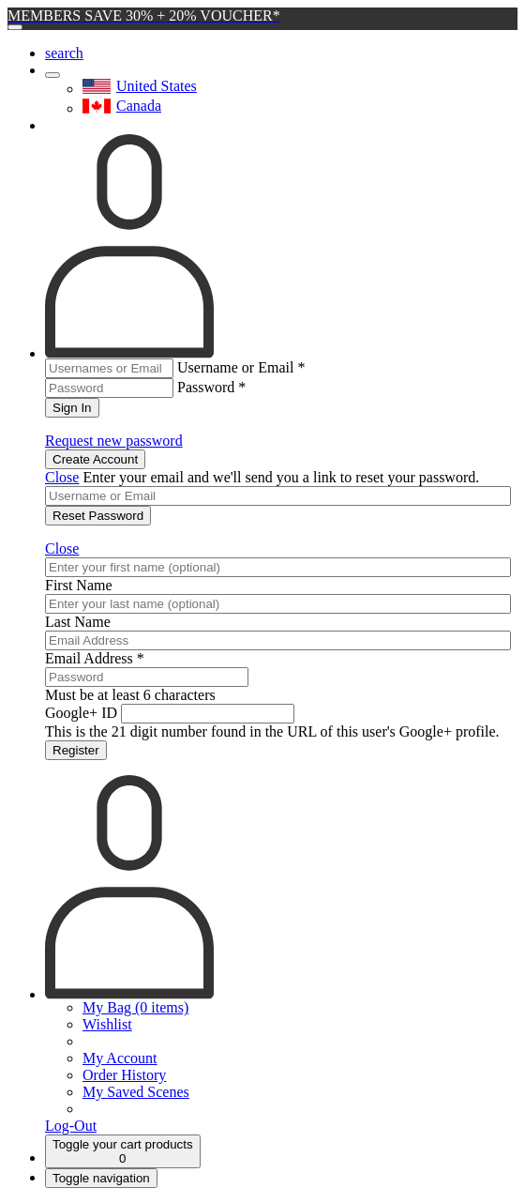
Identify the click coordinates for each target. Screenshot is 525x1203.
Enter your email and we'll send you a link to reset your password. (280, 477)
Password (211, 387)
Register (75, 750)
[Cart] (123, 1151)
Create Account (95, 459)
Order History (124, 1075)
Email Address (94, 658)
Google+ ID (81, 713)
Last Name (78, 622)
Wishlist (107, 1024)
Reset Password (97, 516)
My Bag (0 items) (135, 1007)
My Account (120, 1058)
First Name (78, 585)
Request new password (114, 441)
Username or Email (241, 367)
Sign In (72, 408)
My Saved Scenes (135, 1092)
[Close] (15, 27)
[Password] (146, 677)
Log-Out (71, 1126)
